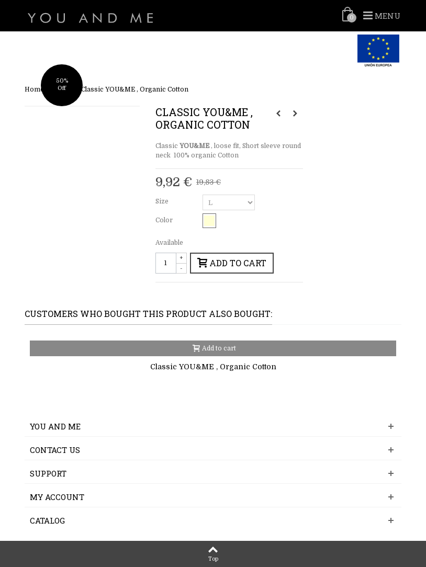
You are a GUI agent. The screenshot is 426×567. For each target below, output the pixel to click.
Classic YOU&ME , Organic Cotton (213, 366)
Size (162, 201)
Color (164, 220)
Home (34, 89)
